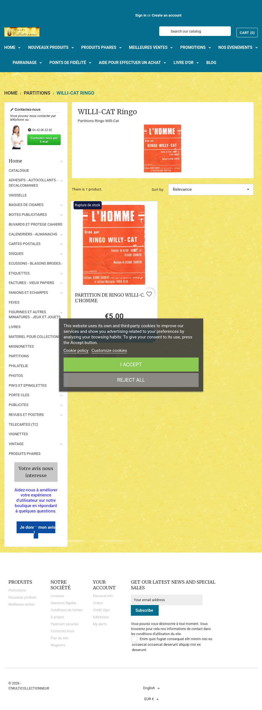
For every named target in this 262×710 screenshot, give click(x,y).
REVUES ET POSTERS (26, 415)
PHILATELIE (18, 366)
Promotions (17, 590)
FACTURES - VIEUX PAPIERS (31, 283)
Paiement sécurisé (64, 624)
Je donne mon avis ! (38, 530)
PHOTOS (16, 376)
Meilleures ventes (21, 604)
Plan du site (59, 638)
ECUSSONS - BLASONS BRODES (35, 263)
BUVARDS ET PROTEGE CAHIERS (35, 224)
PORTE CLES (19, 395)
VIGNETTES (18, 434)
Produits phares (24, 454)
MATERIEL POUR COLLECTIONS (35, 337)
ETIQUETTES (19, 273)
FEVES (14, 302)
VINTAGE (16, 444)
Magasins (58, 645)
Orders (98, 603)
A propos (57, 617)
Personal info (103, 596)
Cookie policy (75, 350)
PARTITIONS (19, 356)
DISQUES (16, 253)
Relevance (211, 189)
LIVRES (14, 327)
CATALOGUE (19, 170)
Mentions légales (63, 603)
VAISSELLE (18, 195)
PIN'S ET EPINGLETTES (28, 385)
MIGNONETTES (21, 346)
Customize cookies (109, 350)
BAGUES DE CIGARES (26, 205)
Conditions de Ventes (66, 610)
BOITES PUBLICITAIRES (28, 214)
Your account (104, 584)
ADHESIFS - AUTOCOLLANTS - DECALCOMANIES (33, 182)
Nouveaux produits (22, 597)
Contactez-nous (62, 631)
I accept (131, 364)
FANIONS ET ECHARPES (28, 292)
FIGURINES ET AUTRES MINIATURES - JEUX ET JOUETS (35, 314)
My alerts (100, 624)
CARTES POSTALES (24, 244)
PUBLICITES (18, 405)
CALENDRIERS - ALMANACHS (33, 234)
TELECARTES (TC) (23, 424)
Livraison (57, 596)
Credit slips (101, 610)
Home (36, 161)
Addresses (101, 617)
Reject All (131, 380)
